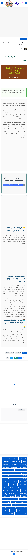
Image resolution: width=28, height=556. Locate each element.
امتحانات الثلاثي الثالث (21, 475)
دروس (12, 490)
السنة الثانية (23, 467)
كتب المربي (6, 499)
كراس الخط (15, 502)
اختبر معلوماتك (6, 458)
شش (18, 496)
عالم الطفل (11, 496)
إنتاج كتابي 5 (23, 484)
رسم (4, 493)
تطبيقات (5, 487)
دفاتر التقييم (11, 493)
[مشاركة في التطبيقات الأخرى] (7, 358)
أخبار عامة (15, 458)
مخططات (16, 504)
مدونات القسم (7, 504)
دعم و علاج (5, 490)
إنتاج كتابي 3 (14, 481)
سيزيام (24, 496)
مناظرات (6, 510)
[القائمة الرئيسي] (26, 3)
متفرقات (24, 504)
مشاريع (5, 507)
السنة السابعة (23, 470)
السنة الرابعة (23, 39)
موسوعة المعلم (8, 551)
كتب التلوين (14, 499)
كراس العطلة (6, 502)
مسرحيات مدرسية (15, 507)
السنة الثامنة (6, 464)
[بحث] (2, 3)
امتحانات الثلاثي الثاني (21, 478)
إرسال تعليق (22, 410)
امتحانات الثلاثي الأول (10, 352)
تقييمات (24, 490)
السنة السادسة (10, 470)
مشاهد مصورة (22, 510)
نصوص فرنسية (22, 513)
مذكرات (24, 507)
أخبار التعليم (23, 458)
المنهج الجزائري (22, 473)
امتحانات (6, 473)
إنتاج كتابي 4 (6, 481)
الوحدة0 (13, 473)
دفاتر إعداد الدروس (21, 493)
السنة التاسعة (23, 464)
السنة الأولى (6, 461)
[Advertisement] (14, 22)
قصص (4, 496)
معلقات (13, 510)
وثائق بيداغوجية (9, 513)
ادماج (24, 461)
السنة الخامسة (14, 467)
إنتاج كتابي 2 (23, 481)
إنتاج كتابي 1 (8, 478)
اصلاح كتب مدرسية (16, 461)
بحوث (18, 487)
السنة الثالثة (14, 464)
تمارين (18, 490)
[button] (20, 358)
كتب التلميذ (23, 499)
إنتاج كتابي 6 (14, 484)
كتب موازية (23, 502)
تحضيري (12, 487)
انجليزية (5, 484)
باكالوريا (24, 487)
